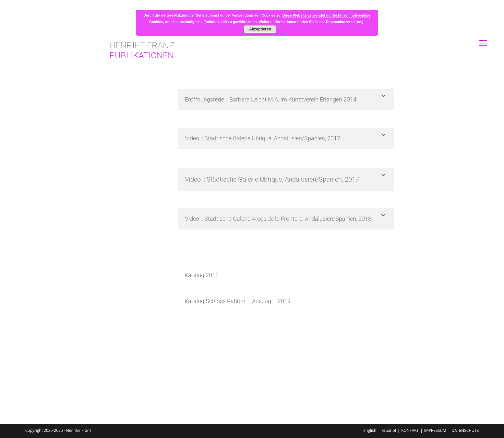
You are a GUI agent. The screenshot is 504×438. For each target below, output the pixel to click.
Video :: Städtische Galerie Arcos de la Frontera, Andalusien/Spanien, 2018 (278, 218)
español (389, 430)
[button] (286, 99)
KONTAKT (410, 430)
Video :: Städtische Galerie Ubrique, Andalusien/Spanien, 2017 (262, 138)
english (369, 430)
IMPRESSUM (435, 430)
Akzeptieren (260, 29)
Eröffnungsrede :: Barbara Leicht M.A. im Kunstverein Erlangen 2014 (270, 99)
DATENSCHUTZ (465, 430)
